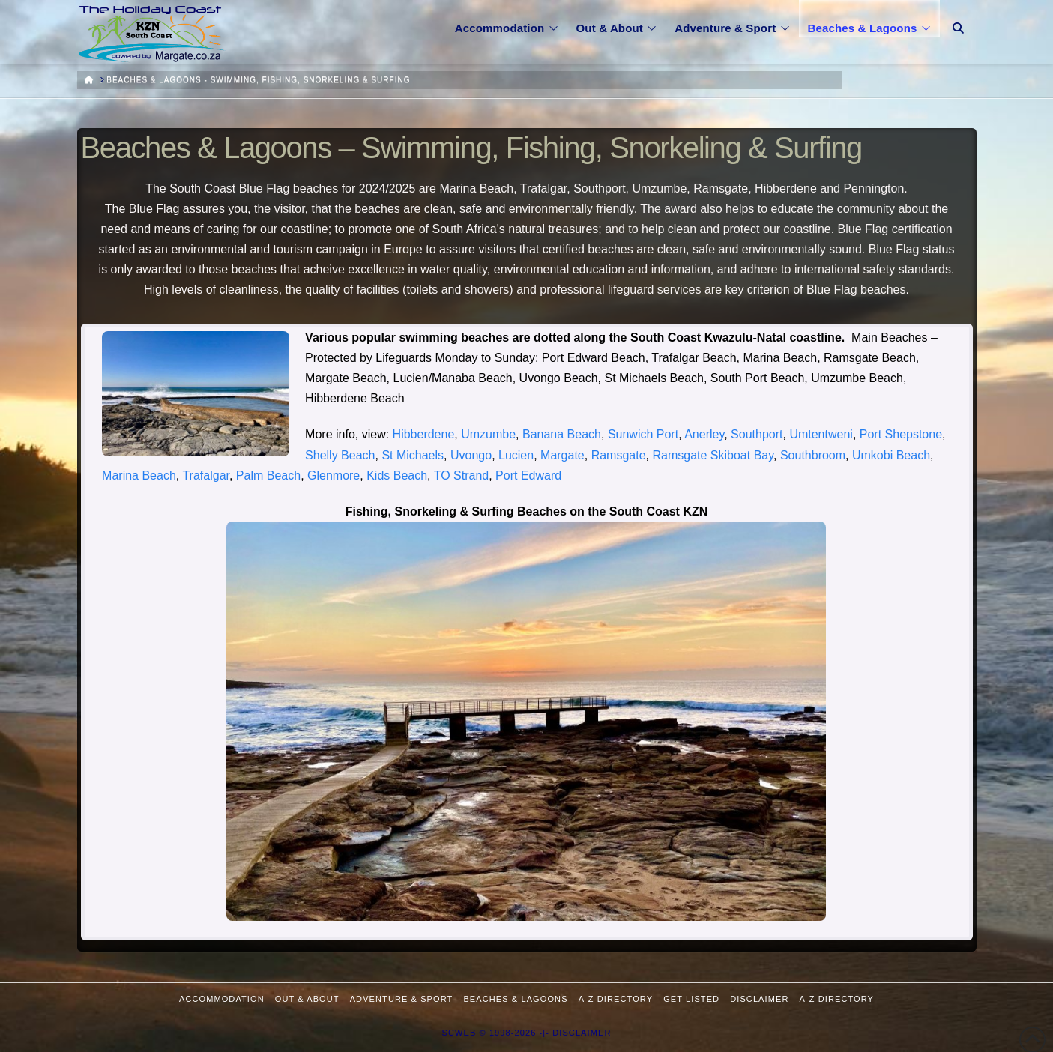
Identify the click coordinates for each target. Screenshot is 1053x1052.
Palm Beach (268, 475)
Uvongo (471, 455)
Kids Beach (396, 475)
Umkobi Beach (891, 455)
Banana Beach (561, 434)
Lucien (516, 455)
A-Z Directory (616, 998)
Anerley (704, 434)
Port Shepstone (901, 434)
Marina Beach (139, 475)
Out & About (307, 998)
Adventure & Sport (401, 998)
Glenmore (333, 475)
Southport (756, 434)
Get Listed (691, 998)
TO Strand (461, 475)
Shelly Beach (340, 455)
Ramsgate (618, 455)
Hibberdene (424, 434)
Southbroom (812, 455)
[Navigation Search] (958, 18)
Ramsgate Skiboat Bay (712, 455)
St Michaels (412, 455)
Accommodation (222, 998)
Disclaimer (759, 998)
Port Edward (528, 475)
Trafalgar (205, 475)
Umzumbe (488, 434)
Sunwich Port (643, 434)
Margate (562, 455)
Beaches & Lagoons (515, 998)
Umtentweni (820, 434)
